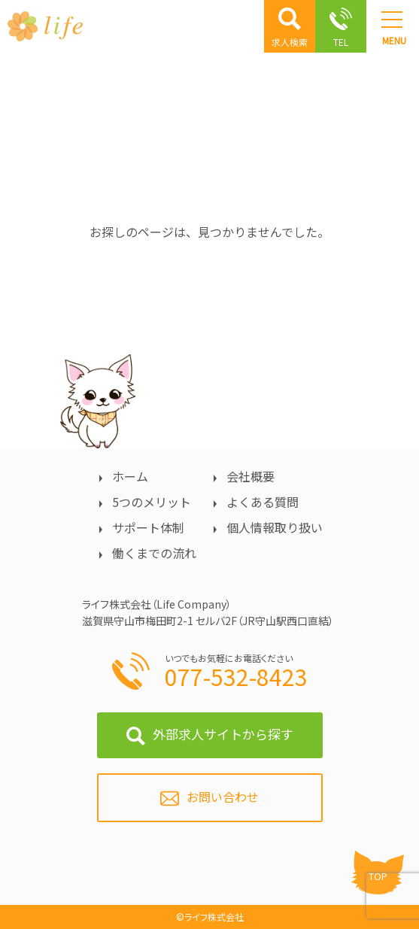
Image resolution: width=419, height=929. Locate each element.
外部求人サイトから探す (223, 733)
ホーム (130, 476)
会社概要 (250, 476)
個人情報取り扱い (274, 527)
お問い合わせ (223, 797)
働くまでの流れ (154, 553)
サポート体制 (148, 527)
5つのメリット (151, 502)
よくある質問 (262, 502)
